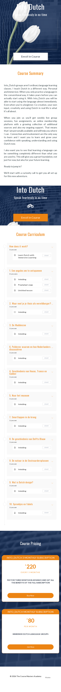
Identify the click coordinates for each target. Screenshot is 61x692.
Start (46, 255)
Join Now (30, 647)
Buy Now (30, 595)
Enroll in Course (30, 56)
